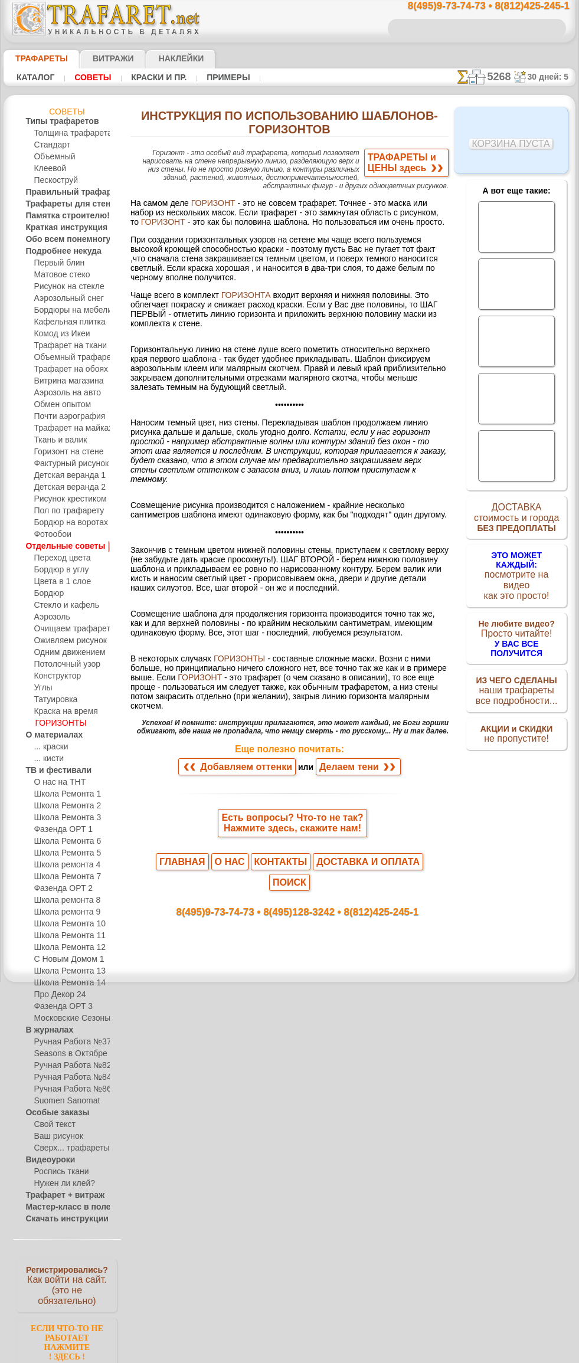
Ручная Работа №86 (68, 1089)
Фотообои (51, 534)
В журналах (45, 1030)
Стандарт (50, 145)
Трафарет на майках (68, 428)
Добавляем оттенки (244, 1035)
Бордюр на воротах (66, 522)
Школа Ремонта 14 (65, 983)
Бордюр (47, 593)
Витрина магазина (65, 381)
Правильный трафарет (64, 192)
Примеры (212, 77)
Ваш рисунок (55, 1136)
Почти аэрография (65, 416)
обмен (347, 1265)
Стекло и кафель (61, 605)
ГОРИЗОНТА (230, 289)
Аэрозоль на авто (63, 393)
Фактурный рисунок (67, 463)
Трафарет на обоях (65, 369)
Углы (42, 688)
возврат (317, 1265)
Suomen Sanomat (62, 1101)
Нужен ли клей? (60, 1183)
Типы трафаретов (55, 121)
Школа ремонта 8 (63, 900)
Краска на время (62, 711)
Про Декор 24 (57, 995)
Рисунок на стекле (64, 286)
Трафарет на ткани (65, 345)
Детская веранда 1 (65, 475)
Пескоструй (53, 180)
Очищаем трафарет (67, 629)
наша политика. (349, 1353)
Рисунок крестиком (66, 499)
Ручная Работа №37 (67, 1042)
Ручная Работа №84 (68, 1077)
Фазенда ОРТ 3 (59, 1006)
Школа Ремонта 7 (63, 876)
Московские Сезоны (68, 1018)
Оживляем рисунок (66, 640)
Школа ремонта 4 (63, 865)
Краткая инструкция (59, 227)
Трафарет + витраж (57, 1195)
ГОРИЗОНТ (201, 199)
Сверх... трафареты (66, 1148)
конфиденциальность (261, 1265)
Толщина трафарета (68, 133)
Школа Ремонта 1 (63, 794)
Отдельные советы (57, 546)
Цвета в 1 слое (58, 581)
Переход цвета (58, 558)
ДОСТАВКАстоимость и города (516, 520)
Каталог (34, 77)
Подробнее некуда (56, 251)
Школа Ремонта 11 (64, 935)
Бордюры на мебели (68, 310)
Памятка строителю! (60, 216)
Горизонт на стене (64, 452)
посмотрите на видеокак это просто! (516, 572)
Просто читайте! (516, 623)
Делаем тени (347, 1035)
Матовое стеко (59, 275)
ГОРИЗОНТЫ (56, 723)
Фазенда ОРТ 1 (58, 829)
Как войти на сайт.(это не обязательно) (66, 1284)
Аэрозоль (50, 617)
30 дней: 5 (551, 76)
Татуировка (53, 699)
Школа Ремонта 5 (63, 853)
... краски (49, 747)
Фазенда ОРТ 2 (59, 888)
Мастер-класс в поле (60, 1207)
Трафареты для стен (59, 204)
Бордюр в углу (57, 570)
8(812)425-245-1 (373, 1162)
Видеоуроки (45, 1160)
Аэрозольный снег (64, 298)
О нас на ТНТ (55, 782)
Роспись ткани (58, 1172)
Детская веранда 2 (65, 487)
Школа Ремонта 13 (65, 971)
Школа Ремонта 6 (63, 841)
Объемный (52, 157)
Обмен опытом (59, 404)
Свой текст (52, 1124)
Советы (87, 77)
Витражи (98, 58)
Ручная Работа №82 (68, 1065)
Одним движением (65, 652)
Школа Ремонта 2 (63, 806)
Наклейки (160, 58)
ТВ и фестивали (51, 770)
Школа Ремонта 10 (65, 924)
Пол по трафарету (64, 511)
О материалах (49, 735)
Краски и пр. (148, 77)
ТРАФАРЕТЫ (36, 58)
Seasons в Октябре (65, 1054)
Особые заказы (51, 1113)
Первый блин (56, 263)
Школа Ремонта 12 (65, 947)
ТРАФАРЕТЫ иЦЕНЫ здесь (411, 165)
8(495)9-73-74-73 (231, 1162)
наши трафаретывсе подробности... (516, 675)
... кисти (47, 758)
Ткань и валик (57, 440)
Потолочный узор (63, 664)
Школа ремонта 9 (63, 912)
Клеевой (48, 168)
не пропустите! (516, 721)
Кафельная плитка (65, 322)
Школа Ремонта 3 (63, 817)
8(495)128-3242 (303, 1162)
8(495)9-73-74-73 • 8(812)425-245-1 (476, 6)
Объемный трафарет (69, 357)
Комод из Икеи (59, 334)
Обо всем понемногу (60, 239)
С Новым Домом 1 (64, 959)
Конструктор (55, 676)
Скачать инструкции (59, 1219)
